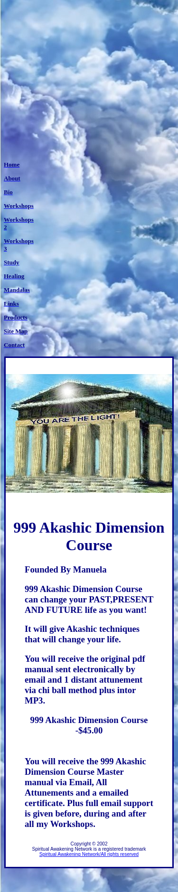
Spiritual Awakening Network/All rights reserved (89, 854)
